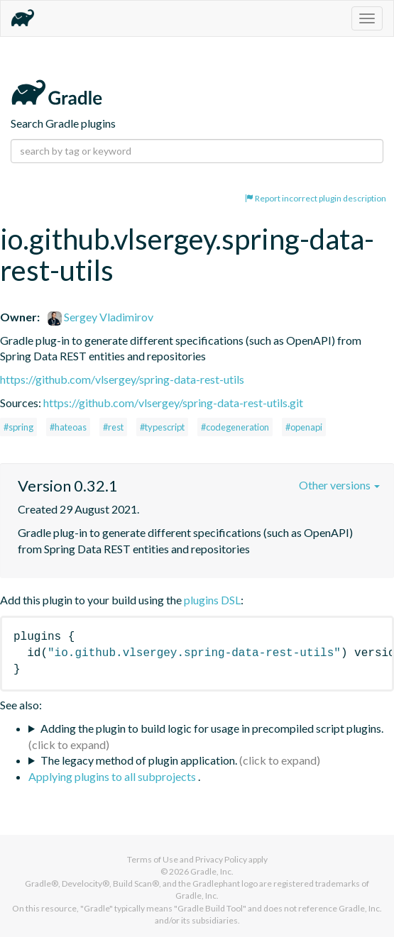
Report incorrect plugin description (315, 198)
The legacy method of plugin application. (138, 760)
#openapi (303, 427)
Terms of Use (152, 859)
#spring (18, 427)
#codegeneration (235, 427)
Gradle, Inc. (212, 871)
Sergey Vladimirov (100, 316)
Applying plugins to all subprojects (113, 776)
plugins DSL (212, 599)
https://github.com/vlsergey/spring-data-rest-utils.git (173, 402)
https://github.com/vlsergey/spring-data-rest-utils (122, 379)
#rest (113, 427)
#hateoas (68, 427)
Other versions (339, 485)
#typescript (162, 427)
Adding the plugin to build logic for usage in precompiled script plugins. (211, 728)
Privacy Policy (221, 859)
